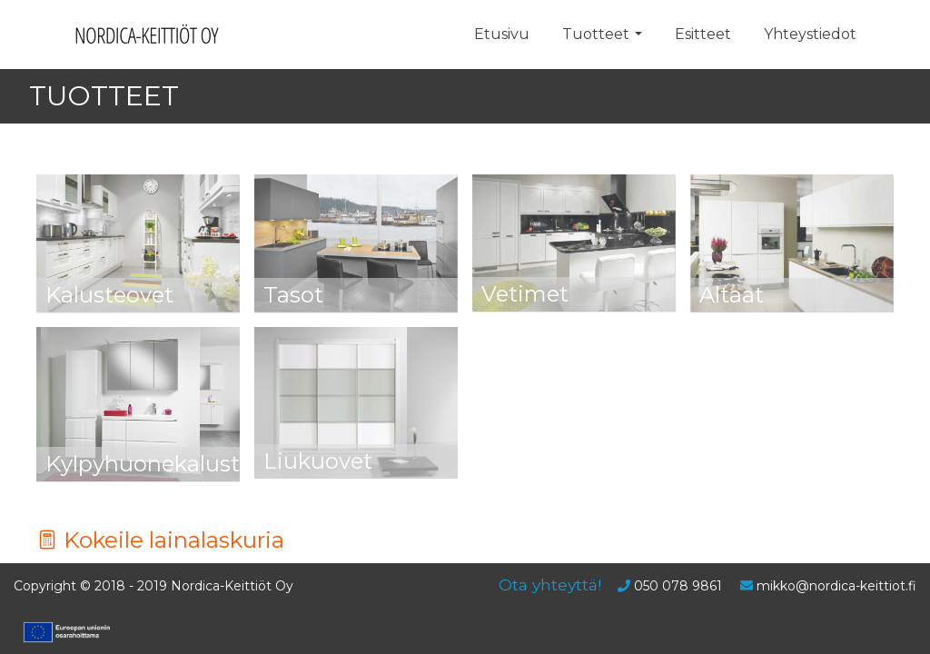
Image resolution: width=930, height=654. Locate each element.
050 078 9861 (678, 586)
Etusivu (501, 34)
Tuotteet (595, 34)
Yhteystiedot (810, 34)
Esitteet (703, 34)
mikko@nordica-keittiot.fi (836, 586)
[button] (638, 34)
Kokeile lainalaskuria (160, 539)
